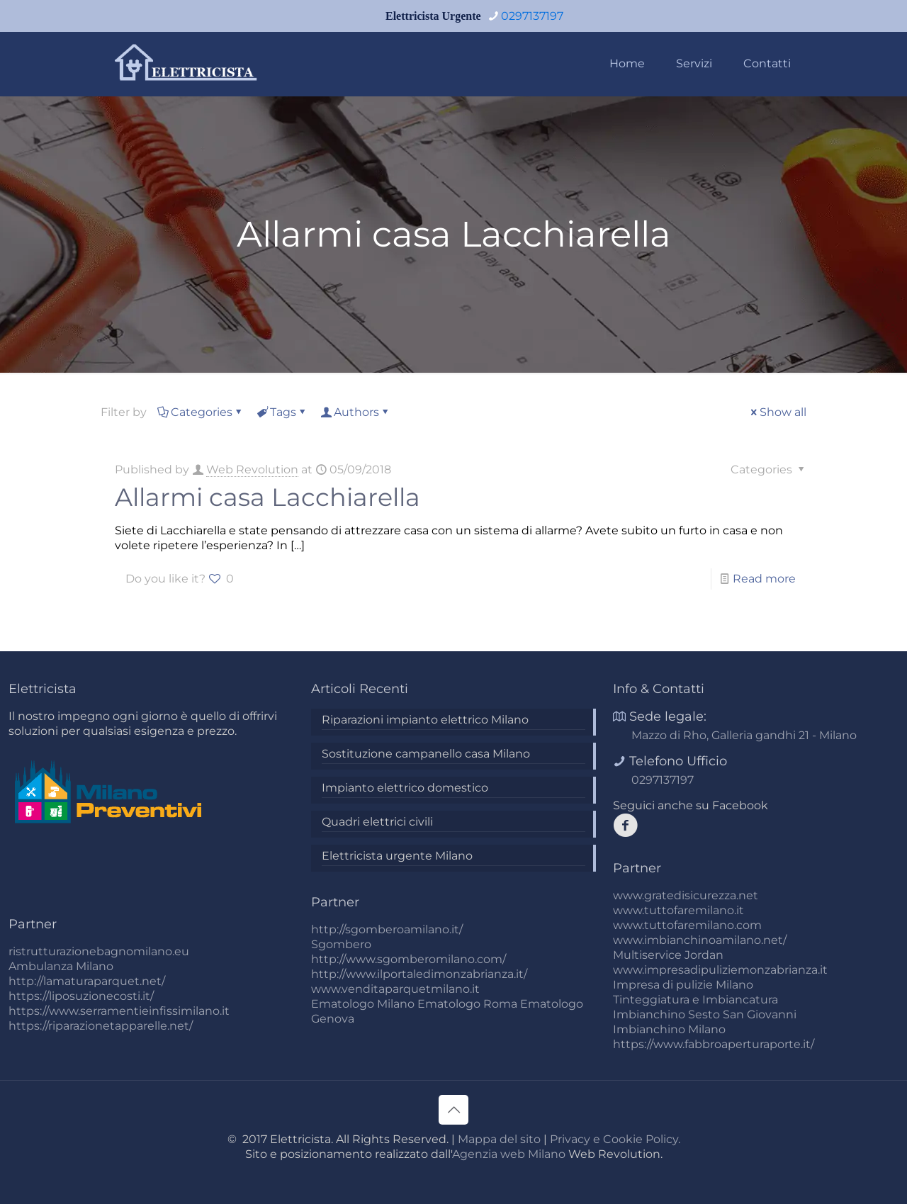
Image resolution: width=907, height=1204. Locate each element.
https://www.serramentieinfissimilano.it (119, 1011)
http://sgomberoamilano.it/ (387, 929)
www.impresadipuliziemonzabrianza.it (720, 970)
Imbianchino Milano (669, 1029)
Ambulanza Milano (61, 966)
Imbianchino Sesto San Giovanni (704, 1014)
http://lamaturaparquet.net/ (87, 981)
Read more (764, 578)
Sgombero (341, 944)
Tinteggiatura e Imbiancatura (695, 999)
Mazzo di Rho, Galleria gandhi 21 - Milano (744, 735)
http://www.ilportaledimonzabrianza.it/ (419, 974)
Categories (200, 412)
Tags (282, 412)
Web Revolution (252, 469)
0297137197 (662, 780)
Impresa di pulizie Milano (683, 984)
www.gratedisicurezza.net (685, 895)
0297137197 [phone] (532, 16)
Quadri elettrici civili (377, 821)
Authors (355, 412)
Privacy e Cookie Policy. (615, 1139)
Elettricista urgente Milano (397, 855)
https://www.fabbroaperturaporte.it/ (713, 1044)
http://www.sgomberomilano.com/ (408, 959)
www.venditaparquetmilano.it (395, 989)
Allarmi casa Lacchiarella (267, 497)
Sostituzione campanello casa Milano (426, 753)
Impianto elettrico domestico (405, 787)
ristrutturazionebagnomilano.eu (99, 951)
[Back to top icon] (453, 1110)
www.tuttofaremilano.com (687, 925)
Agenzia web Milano (508, 1154)
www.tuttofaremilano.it (678, 910)
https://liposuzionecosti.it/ (81, 996)
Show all (777, 412)
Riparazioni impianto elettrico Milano (425, 719)
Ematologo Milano (363, 1004)
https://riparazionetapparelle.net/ (101, 1026)
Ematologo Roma (467, 1004)
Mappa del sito (499, 1139)
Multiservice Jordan (668, 955)
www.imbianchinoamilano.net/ (700, 940)
